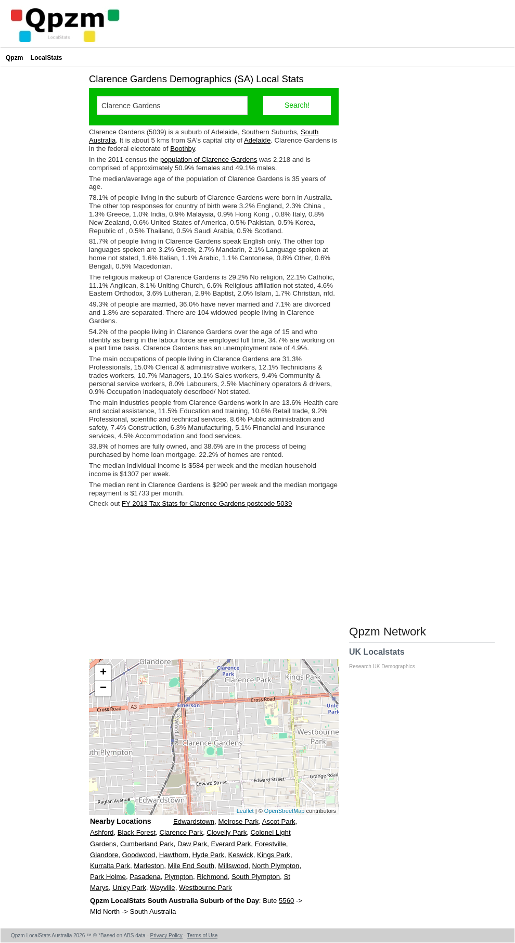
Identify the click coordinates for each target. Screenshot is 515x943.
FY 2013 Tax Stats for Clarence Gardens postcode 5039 (207, 503)
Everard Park (231, 844)
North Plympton (276, 866)
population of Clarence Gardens (208, 159)
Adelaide (257, 140)
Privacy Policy (166, 935)
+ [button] (103, 673)
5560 (286, 900)
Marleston (149, 866)
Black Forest (137, 832)
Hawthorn (173, 855)
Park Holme (108, 877)
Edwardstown (193, 821)
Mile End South (191, 866)
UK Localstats (387, 658)
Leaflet (245, 811)
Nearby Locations (120, 821)
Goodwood (139, 855)
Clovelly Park (227, 832)
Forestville (270, 844)
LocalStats (46, 57)
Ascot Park (278, 821)
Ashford (101, 832)
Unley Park (129, 887)
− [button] (103, 688)
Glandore (104, 855)
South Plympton (255, 877)
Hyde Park (208, 855)
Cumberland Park (147, 844)
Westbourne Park (205, 887)
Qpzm (14, 57)
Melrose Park (238, 821)
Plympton (178, 877)
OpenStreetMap (284, 811)
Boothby (182, 148)
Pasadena (145, 877)
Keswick (240, 855)
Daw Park (192, 844)
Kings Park (273, 855)
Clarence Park (181, 832)
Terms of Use (202, 935)
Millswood (233, 866)
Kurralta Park (110, 866)
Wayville (162, 887)
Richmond (212, 877)
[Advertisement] (214, 583)
